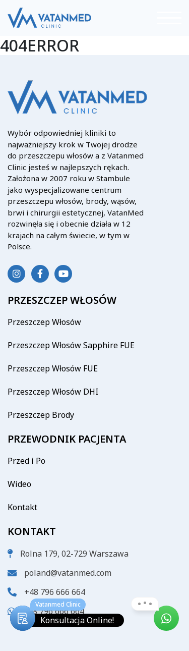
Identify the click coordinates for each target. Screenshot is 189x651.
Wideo (19, 484)
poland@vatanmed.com (67, 572)
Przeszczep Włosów (44, 322)
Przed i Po (26, 460)
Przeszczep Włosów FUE (53, 368)
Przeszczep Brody (41, 414)
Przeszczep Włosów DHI (53, 391)
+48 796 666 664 (54, 592)
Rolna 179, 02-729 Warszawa (74, 553)
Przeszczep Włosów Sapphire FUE (71, 345)
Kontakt (22, 507)
